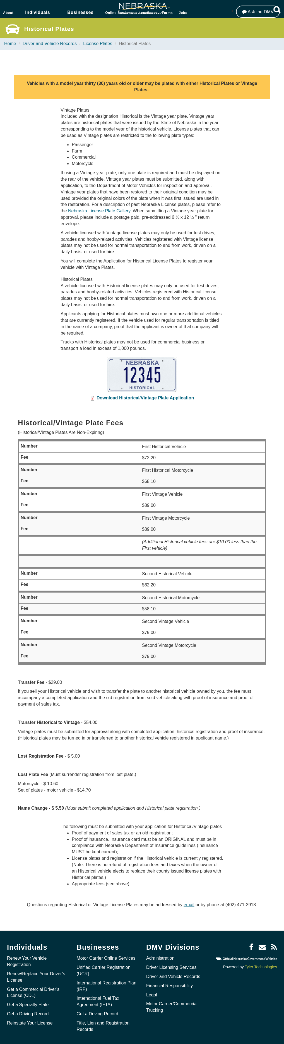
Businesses (80, 12)
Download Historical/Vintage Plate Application (145, 398)
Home (10, 43)
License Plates (97, 43)
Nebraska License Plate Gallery (99, 210)
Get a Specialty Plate (28, 1004)
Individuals (37, 12)
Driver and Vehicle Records (50, 43)
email (189, 904)
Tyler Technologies (261, 967)
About (8, 13)
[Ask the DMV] (258, 12)
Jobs (183, 13)
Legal (151, 995)
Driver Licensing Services (171, 967)
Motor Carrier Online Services (106, 958)
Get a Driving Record (28, 1013)
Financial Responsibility (169, 985)
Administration (160, 958)
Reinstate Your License (30, 1023)
